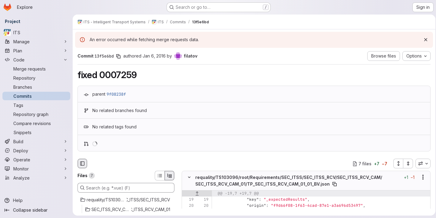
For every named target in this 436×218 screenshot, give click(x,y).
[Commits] (36, 96)
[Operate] (36, 159)
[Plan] (36, 50)
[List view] (159, 175)
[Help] (36, 200)
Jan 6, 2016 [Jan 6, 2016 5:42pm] (154, 55)
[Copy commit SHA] (118, 56)
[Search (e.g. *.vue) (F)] (126, 188)
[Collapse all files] (406, 163)
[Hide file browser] (82, 163)
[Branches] (36, 87)
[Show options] (421, 177)
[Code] (36, 59)
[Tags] (36, 105)
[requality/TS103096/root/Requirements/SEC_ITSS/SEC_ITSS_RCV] (126, 200)
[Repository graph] (36, 114)
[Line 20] (188, 206)
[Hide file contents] (189, 177)
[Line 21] (188, 212)
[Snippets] (36, 132)
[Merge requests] (36, 68)
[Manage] (36, 41)
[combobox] (421, 163)
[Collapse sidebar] (36, 210)
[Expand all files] (396, 163)
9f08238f (116, 94)
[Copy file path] (334, 184)
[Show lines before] (197, 193)
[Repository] (36, 78)
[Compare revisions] (36, 123)
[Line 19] (188, 200)
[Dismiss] (424, 39)
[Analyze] (36, 177)
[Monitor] (36, 168)
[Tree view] (169, 175)
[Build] (36, 141)
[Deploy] (36, 150)
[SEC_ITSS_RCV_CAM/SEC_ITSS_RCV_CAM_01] (126, 209)
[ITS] (36, 32)
